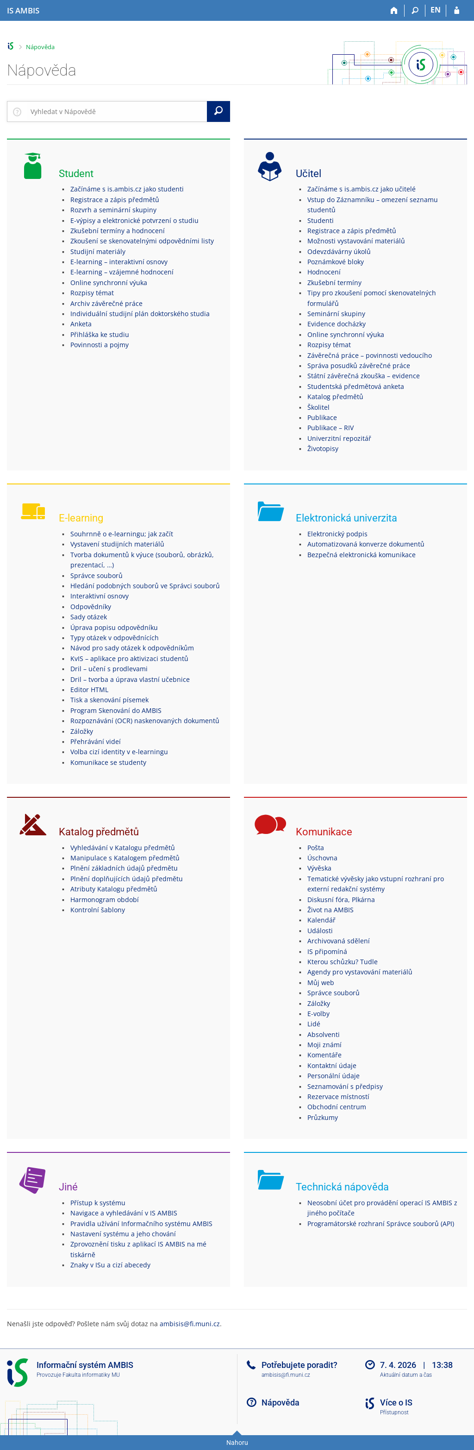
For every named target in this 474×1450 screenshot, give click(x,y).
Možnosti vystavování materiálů (356, 240)
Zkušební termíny (334, 282)
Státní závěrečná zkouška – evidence (363, 375)
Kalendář (321, 920)
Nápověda (40, 47)
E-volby (318, 1013)
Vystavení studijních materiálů (117, 544)
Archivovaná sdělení (338, 940)
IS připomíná (327, 951)
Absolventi (323, 1034)
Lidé (313, 1023)
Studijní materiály (97, 251)
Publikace (322, 417)
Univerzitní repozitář (339, 438)
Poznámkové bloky (335, 261)
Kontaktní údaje (331, 1065)
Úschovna (322, 857)
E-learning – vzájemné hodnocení (122, 271)
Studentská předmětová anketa (355, 386)
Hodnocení (324, 271)
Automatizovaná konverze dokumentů (365, 544)
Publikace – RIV (330, 427)
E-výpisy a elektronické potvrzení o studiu (134, 220)
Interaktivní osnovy (99, 595)
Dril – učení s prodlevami (109, 668)
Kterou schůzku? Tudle (342, 961)
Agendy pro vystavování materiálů (359, 971)
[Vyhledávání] (415, 11)
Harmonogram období (104, 899)
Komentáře (324, 1054)
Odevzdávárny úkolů (339, 251)
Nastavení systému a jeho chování (123, 1233)
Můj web (320, 982)
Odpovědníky (90, 606)
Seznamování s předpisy (345, 1086)
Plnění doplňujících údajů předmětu (126, 878)
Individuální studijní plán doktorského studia (140, 313)
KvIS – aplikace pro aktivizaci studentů (129, 658)
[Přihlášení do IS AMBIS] (456, 11)
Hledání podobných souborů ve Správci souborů (145, 585)
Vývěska (319, 868)
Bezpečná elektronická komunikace (361, 554)
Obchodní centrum (336, 1106)
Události (320, 930)
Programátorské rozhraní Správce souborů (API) (380, 1223)
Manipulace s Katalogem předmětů (125, 857)
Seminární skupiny (336, 313)
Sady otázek (88, 616)
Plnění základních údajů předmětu (124, 868)
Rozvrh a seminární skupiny (113, 209)
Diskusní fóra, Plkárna (341, 899)
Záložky (81, 731)
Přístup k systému (97, 1202)
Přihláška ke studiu (99, 334)
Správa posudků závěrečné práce (358, 365)
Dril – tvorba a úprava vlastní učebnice (130, 679)
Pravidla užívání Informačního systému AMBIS (141, 1223)
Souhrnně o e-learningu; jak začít (121, 533)
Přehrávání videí (95, 741)
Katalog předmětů (335, 396)
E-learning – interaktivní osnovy (119, 261)
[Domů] (394, 11)
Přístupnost (394, 1412)
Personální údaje (333, 1075)
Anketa (81, 323)
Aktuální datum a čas (406, 1375)
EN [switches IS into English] (435, 10)
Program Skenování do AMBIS (116, 710)
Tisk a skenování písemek (109, 699)
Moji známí (324, 1044)
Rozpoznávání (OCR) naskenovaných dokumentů (144, 720)
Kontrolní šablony (97, 909)
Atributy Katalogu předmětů (113, 888)
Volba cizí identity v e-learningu (119, 751)
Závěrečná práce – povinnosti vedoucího (369, 355)
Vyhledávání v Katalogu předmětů (122, 847)
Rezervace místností (338, 1096)
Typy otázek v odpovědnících (114, 637)
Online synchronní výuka (108, 282)
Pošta (315, 847)
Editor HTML (89, 689)
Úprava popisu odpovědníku (114, 627)
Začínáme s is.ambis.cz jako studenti (127, 188)
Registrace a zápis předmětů (114, 199)
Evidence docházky (336, 323)
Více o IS (396, 1402)
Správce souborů (96, 575)
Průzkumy (322, 1117)
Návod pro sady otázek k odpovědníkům (132, 647)
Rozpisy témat (92, 292)
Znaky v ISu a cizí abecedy (110, 1264)
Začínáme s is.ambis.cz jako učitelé (361, 188)
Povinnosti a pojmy (99, 344)
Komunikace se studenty (108, 762)
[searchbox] (117, 111)
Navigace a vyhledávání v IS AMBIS (123, 1212)
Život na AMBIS (330, 909)
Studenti (320, 220)
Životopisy (322, 448)
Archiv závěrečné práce (106, 303)
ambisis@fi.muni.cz (190, 1323)
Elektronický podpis (337, 533)
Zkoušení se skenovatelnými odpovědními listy (142, 240)
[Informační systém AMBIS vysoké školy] (23, 11)
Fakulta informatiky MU (91, 1375)
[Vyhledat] (218, 111)
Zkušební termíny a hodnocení (117, 230)
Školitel (318, 407)
